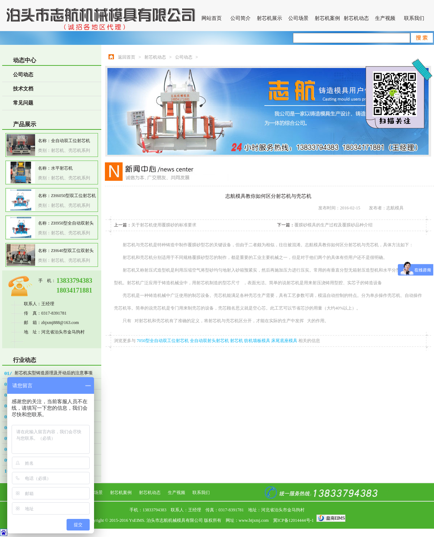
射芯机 (237, 340)
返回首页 (126, 57)
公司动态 (23, 74)
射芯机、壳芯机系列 (70, 150)
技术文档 (23, 88)
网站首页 (211, 18)
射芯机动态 (356, 18)
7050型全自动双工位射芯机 (163, 340)
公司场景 (298, 18)
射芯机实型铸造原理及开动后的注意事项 (53, 372)
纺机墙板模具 (257, 340)
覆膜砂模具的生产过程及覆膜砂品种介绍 (333, 224)
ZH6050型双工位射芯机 (73, 195)
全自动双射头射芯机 (210, 340)
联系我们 (414, 18)
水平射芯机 (62, 168)
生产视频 (385, 18)
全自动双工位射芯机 (70, 140)
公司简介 (240, 18)
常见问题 (23, 103)
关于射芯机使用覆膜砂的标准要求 (163, 224)
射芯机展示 (269, 18)
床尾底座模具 (284, 340)
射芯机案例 (327, 18)
